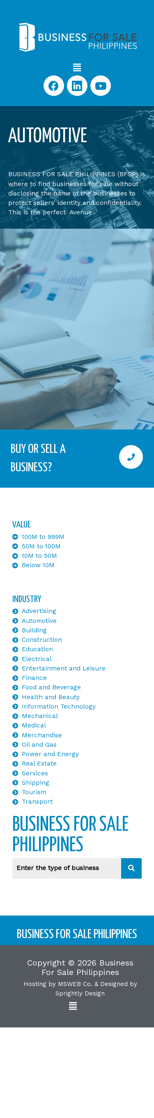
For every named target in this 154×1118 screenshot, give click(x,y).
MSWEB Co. (75, 984)
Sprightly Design (80, 993)
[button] (77, 67)
